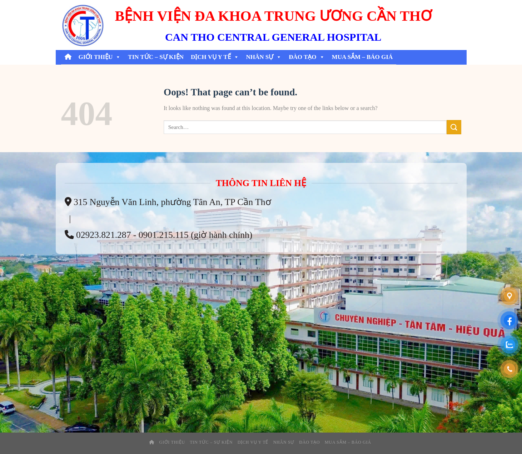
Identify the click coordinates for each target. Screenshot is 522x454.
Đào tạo (306, 57)
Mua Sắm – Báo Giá (362, 57)
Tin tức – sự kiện (156, 57)
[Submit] (454, 127)
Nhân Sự (264, 57)
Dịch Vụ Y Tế (215, 57)
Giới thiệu (100, 57)
